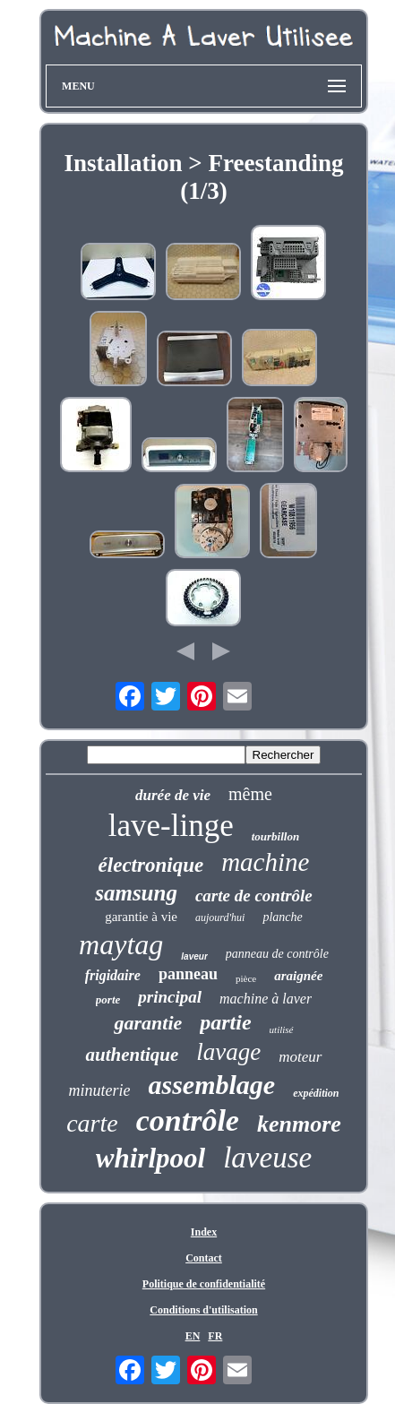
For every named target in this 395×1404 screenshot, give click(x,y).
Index (204, 1232)
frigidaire (113, 975)
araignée (298, 976)
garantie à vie (141, 916)
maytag (121, 944)
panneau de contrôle (277, 953)
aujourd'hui (220, 917)
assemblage (212, 1084)
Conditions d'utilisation (203, 1310)
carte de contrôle (254, 895)
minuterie (100, 1090)
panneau (188, 974)
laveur (194, 956)
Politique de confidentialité (203, 1284)
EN (193, 1336)
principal (170, 996)
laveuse (267, 1157)
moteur (300, 1056)
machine (265, 862)
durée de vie (172, 795)
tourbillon (275, 836)
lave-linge (171, 825)
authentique (131, 1054)
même (250, 794)
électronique (151, 865)
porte (108, 999)
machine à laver (265, 998)
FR (215, 1336)
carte (92, 1123)
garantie (148, 1023)
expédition (316, 1093)
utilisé (282, 1029)
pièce (246, 978)
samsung (136, 893)
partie (225, 1022)
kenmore (299, 1124)
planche (282, 917)
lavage (228, 1051)
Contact (203, 1258)
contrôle (187, 1120)
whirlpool (150, 1158)
